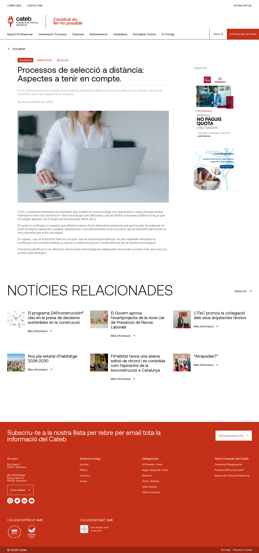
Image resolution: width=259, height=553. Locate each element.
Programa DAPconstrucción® (229, 470)
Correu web (14, 5)
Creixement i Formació (52, 34)
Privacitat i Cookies (242, 550)
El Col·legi (168, 34)
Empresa (78, 34)
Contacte (85, 475)
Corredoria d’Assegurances (228, 464)
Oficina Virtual (243, 5)
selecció (63, 60)
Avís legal (225, 550)
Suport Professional (20, 34)
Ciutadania (120, 34)
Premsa (83, 470)
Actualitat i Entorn (144, 34)
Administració (98, 34)
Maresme (147, 475)
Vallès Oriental (149, 486)
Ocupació (25, 60)
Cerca (218, 34)
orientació (44, 60)
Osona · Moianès (150, 481)
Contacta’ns (34, 5)
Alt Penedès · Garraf (152, 464)
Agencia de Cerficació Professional (232, 475)
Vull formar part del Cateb (242, 34)
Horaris (83, 481)
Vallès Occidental (151, 492)
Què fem (84, 464)
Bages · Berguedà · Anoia (155, 470)
